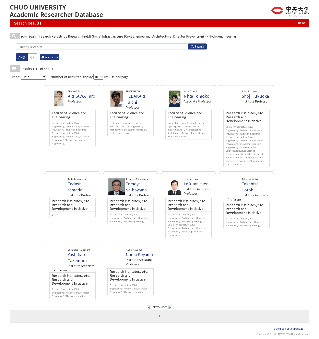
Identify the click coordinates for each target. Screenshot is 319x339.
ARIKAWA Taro (81, 96)
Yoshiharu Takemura (77, 257)
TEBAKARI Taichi (135, 99)
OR (32, 57)
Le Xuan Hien (196, 184)
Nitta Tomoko (196, 96)
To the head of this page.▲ (287, 328)
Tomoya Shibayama (136, 187)
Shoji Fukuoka (255, 96)
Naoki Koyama (139, 254)
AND (22, 57)
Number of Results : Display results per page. (90, 77)
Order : (28, 77)
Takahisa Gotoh (250, 187)
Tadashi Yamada (75, 187)
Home (301, 23)
